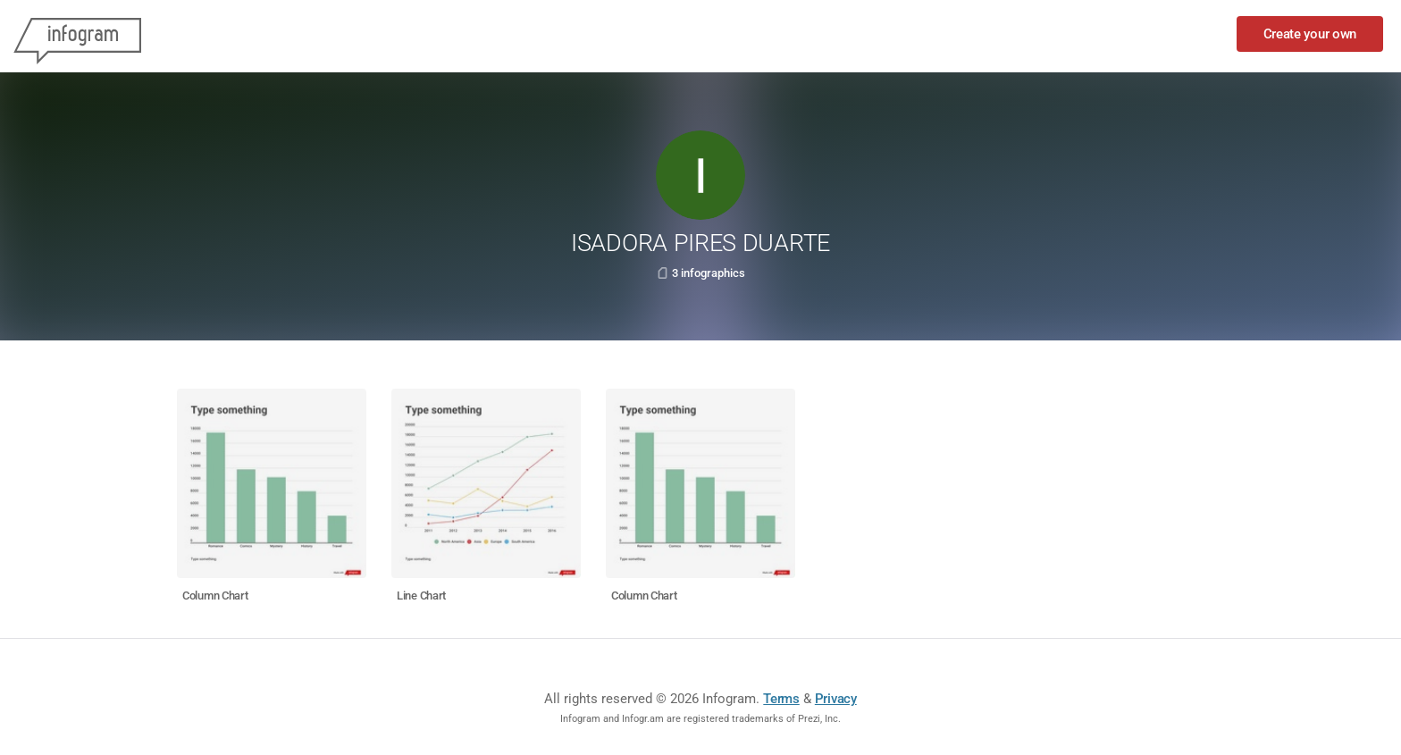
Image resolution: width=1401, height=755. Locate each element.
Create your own (1310, 34)
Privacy (836, 699)
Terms (781, 699)
